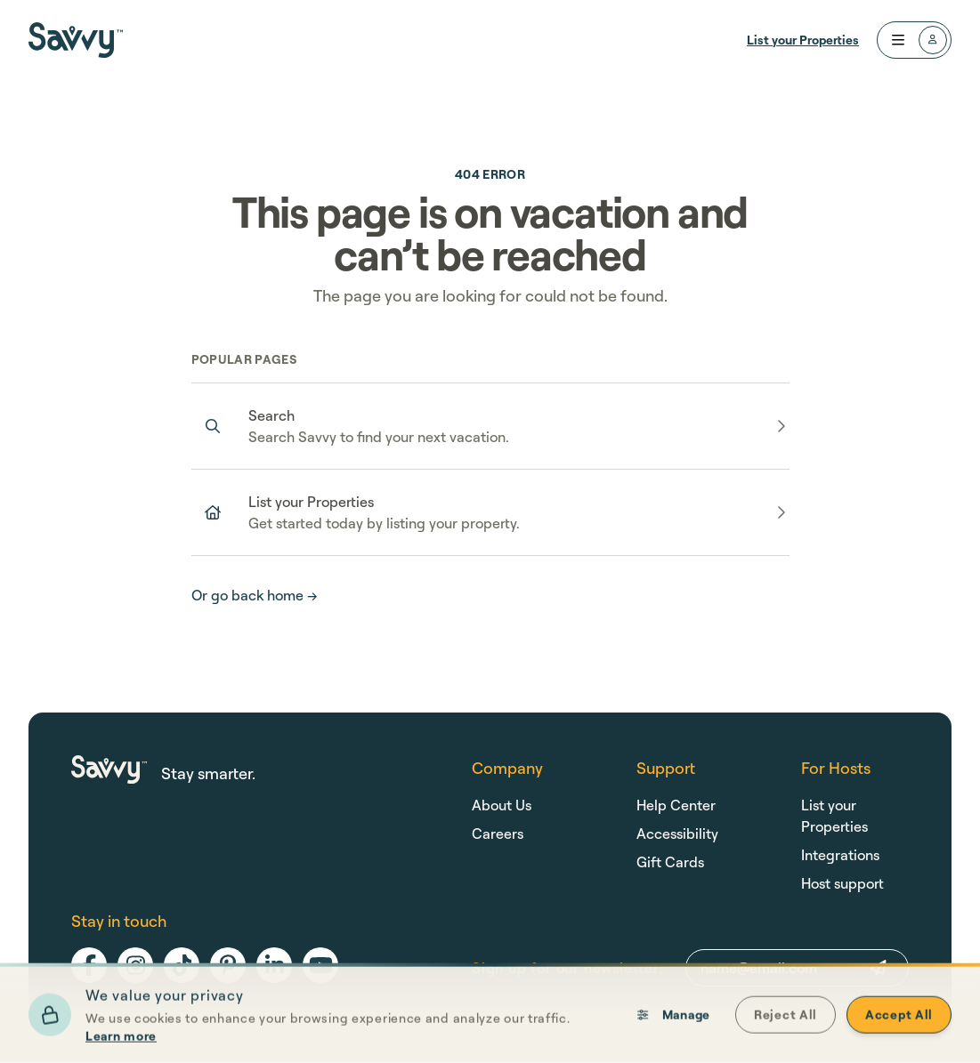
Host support (842, 883)
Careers (497, 833)
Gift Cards (670, 862)
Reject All (785, 1018)
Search (271, 415)
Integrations (840, 855)
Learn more (121, 1039)
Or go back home (254, 595)
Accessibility (677, 833)
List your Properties (803, 39)
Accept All (899, 1018)
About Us (501, 805)
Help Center (676, 805)
